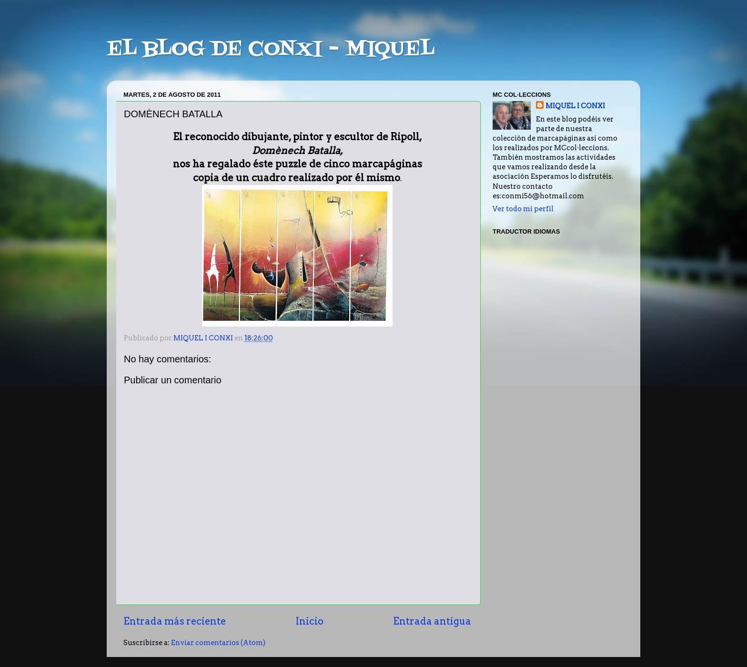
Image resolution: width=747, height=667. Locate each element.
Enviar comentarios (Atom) (218, 642)
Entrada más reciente (174, 621)
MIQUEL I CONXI (575, 106)
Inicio (309, 621)
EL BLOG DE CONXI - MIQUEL (270, 49)
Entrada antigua (432, 621)
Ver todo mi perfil (523, 209)
